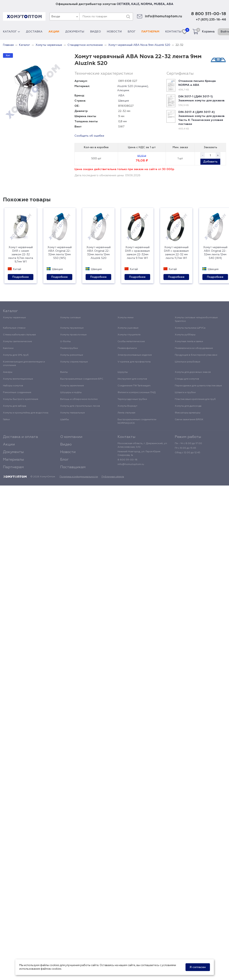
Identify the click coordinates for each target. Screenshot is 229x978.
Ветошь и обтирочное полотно (79, 399)
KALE (135, 4)
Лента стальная (126, 413)
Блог (131, 31)
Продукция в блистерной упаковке (196, 355)
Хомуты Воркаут (127, 406)
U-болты (65, 341)
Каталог (11, 31)
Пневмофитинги (127, 348)
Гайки (6, 419)
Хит (8, 55)
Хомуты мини (125, 317)
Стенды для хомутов (187, 379)
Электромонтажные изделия (135, 355)
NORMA (146, 4)
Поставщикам (73, 467)
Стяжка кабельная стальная (19, 335)
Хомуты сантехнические (17, 341)
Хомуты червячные (14, 317)
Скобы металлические (131, 341)
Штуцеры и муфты (71, 392)
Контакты (173, 31)
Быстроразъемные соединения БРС (81, 379)
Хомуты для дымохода (188, 406)
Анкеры (7, 372)
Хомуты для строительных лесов (80, 406)
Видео (95, 31)
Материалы (13, 459)
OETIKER (123, 4)
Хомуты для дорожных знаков (193, 372)
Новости (114, 31)
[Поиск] (128, 17)
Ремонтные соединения (17, 392)
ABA (169, 4)
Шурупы (123, 372)
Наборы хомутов (13, 386)
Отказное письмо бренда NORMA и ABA (197, 83)
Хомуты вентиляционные (18, 379)
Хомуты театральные (72, 413)
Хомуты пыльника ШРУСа (190, 328)
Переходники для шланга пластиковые (198, 386)
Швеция (123, 100)
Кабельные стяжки (14, 328)
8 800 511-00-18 (208, 14)
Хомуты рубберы (185, 335)
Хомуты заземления (72, 386)
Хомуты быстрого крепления (20, 399)
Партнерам (150, 31)
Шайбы (64, 419)
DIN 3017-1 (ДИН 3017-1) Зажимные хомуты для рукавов (201, 98)
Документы (74, 31)
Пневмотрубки (69, 348)
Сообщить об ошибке (89, 135)
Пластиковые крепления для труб (195, 399)
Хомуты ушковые (128, 328)
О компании (71, 437)
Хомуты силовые (70, 317)
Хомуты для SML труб (16, 355)
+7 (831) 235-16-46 (211, 19)
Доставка (34, 31)
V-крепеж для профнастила (134, 362)
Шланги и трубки (185, 392)
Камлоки (8, 348)
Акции (53, 31)
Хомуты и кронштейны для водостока (25, 413)
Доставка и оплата (20, 437)
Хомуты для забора (14, 406)
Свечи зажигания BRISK (189, 419)
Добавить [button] (210, 161)
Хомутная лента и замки (189, 341)
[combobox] (64, 17)
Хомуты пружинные (72, 328)
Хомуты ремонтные (71, 355)
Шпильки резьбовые (187, 362)
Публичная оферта (112, 477)
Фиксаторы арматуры (187, 413)
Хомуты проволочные (73, 335)
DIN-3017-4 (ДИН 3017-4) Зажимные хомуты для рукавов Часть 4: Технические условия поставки (201, 118)
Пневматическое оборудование (194, 348)
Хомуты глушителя (129, 335)
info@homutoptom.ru (163, 16)
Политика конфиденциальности (79, 477)
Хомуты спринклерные (74, 362)
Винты (64, 372)
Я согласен (198, 967)
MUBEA (159, 4)
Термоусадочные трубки (132, 399)
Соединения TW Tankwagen (134, 386)
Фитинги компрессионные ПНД (137, 392)
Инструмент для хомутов (132, 379)
